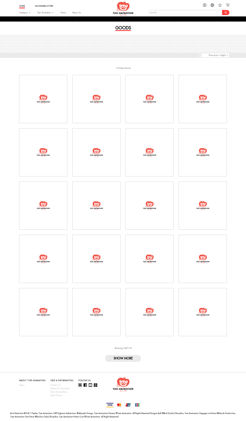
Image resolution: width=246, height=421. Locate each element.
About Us (76, 12)
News (63, 12)
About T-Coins (56, 395)
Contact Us (55, 385)
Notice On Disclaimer (60, 388)
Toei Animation (44, 12)
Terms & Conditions (59, 392)
